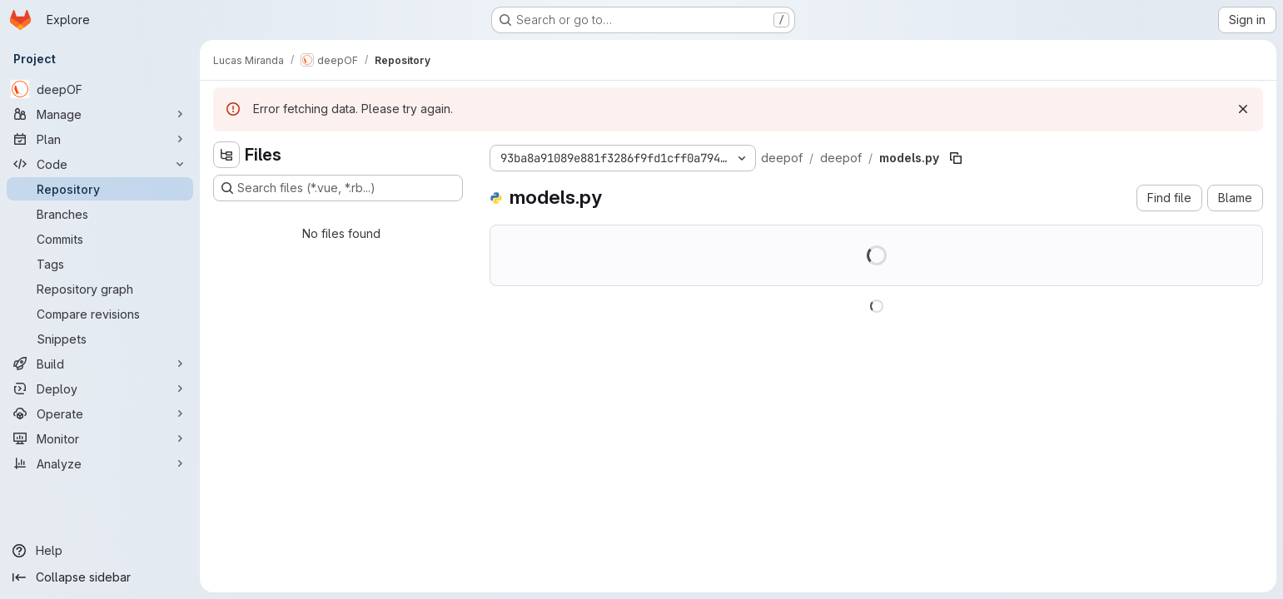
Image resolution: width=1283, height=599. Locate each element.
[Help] (100, 550)
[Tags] (100, 263)
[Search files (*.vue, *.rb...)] (338, 188)
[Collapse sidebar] (100, 577)
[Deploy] (100, 388)
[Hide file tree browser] (226, 154)
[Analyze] (100, 463)
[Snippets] (100, 338)
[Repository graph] (100, 288)
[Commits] (100, 238)
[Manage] (100, 114)
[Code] (100, 164)
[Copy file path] (955, 158)
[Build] (100, 363)
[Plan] (100, 139)
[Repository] (100, 188)
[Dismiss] (1243, 109)
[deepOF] (100, 89)
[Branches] (100, 213)
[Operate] (100, 413)
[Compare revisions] (100, 313)
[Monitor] (100, 438)
